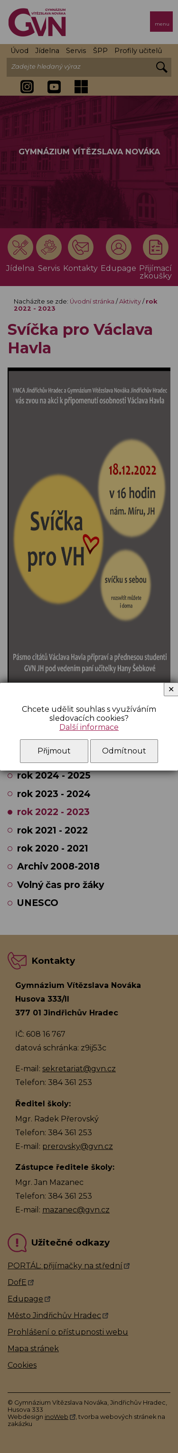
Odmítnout (124, 750)
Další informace (89, 727)
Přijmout (54, 750)
